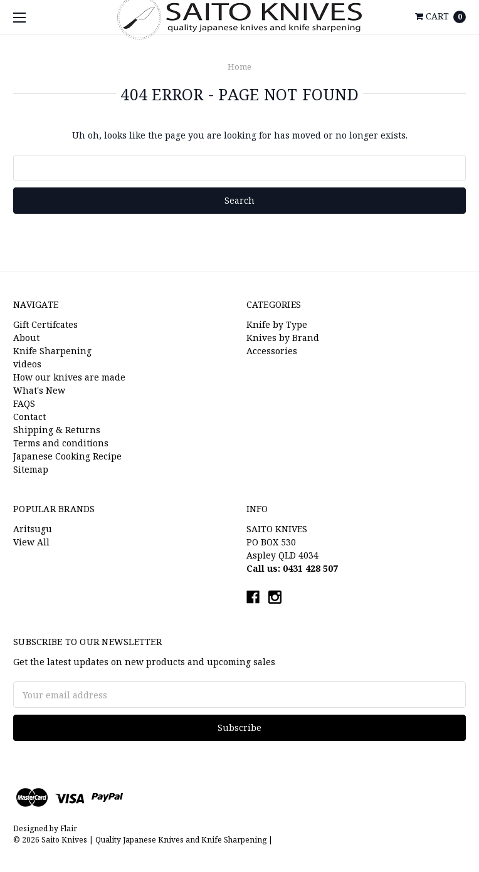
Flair (68, 828)
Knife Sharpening (52, 351)
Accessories (271, 351)
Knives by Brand (282, 338)
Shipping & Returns (56, 430)
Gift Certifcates (45, 324)
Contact (29, 417)
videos (27, 364)
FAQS (24, 403)
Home (239, 66)
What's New (39, 390)
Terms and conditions (60, 443)
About (26, 338)
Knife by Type (276, 324)
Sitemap (30, 469)
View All (31, 542)
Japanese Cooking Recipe (67, 456)
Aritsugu (32, 529)
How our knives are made (69, 377)
